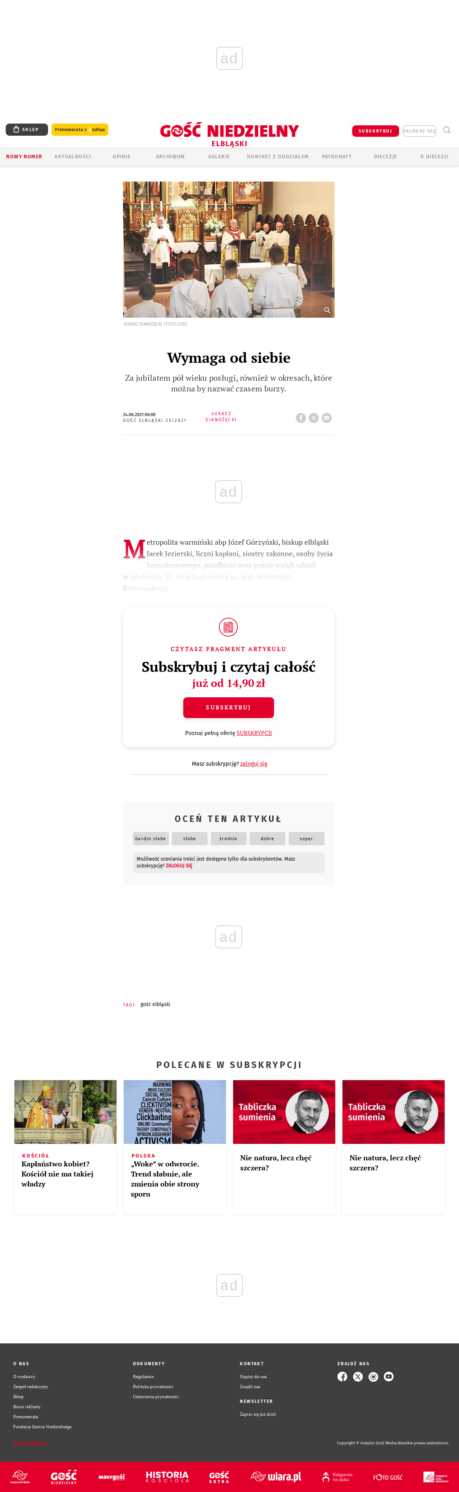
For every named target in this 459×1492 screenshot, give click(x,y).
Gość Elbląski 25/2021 (155, 420)
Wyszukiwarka (446, 130)
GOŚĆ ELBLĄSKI (155, 1004)
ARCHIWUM (170, 157)
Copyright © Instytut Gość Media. (367, 1443)
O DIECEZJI (434, 157)
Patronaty (337, 157)
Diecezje (385, 157)
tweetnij (315, 416)
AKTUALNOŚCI (73, 157)
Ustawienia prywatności (156, 1396)
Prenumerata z (80, 130)
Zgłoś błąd (29, 1443)
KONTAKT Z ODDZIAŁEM (278, 157)
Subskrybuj (228, 707)
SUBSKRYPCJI (254, 733)
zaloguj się (419, 131)
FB (302, 416)
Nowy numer (24, 157)
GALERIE (219, 157)
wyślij (328, 416)
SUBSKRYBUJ (375, 131)
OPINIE (122, 157)
